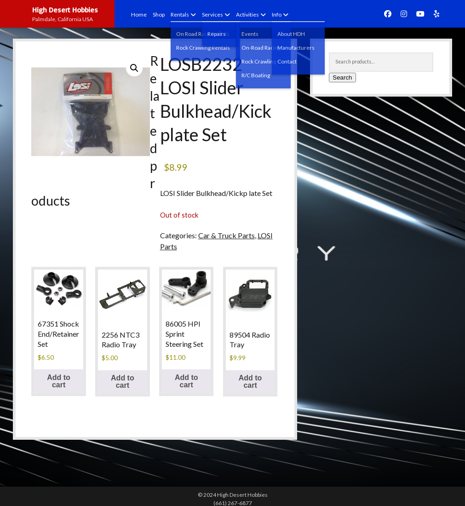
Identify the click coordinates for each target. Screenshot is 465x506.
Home (139, 14)
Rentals (180, 14)
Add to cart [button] (58, 381)
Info (276, 14)
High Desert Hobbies (65, 9)
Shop (159, 14)
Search (342, 77)
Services (212, 14)
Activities (247, 14)
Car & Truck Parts (226, 235)
